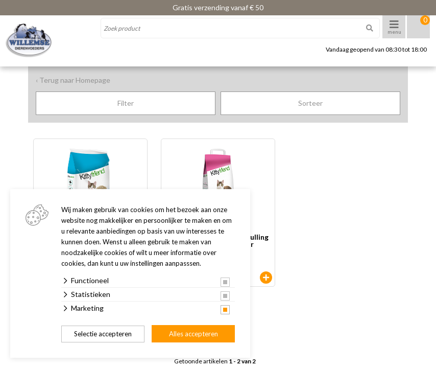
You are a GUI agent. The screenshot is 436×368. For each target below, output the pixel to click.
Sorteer (310, 103)
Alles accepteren (193, 334)
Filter (125, 103)
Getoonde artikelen (215, 361)
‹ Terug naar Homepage (73, 80)
